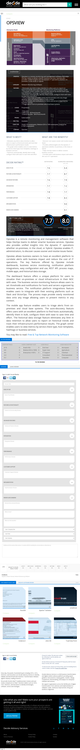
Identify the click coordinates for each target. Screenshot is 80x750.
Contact (55, 734)
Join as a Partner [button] (12, 716)
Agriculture (69, 350)
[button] (4, 378)
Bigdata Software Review (8, 576)
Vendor (55, 737)
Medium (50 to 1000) (30, 350)
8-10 (11, 348)
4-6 (11, 353)
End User (49, 348)
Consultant (49, 355)
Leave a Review (14, 366)
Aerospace (69, 348)
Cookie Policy (31, 737)
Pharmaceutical (69, 355)
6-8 (11, 350)
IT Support (49, 353)
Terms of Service (8, 737)
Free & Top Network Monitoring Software (48, 334)
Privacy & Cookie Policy (61, 668)
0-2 (11, 358)
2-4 (11, 355)
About (5, 734)
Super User (49, 350)
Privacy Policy (32, 734)
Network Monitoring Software (22, 576)
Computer (69, 358)
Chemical (69, 353)
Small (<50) (30, 348)
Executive (49, 358)
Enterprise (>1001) (30, 353)
